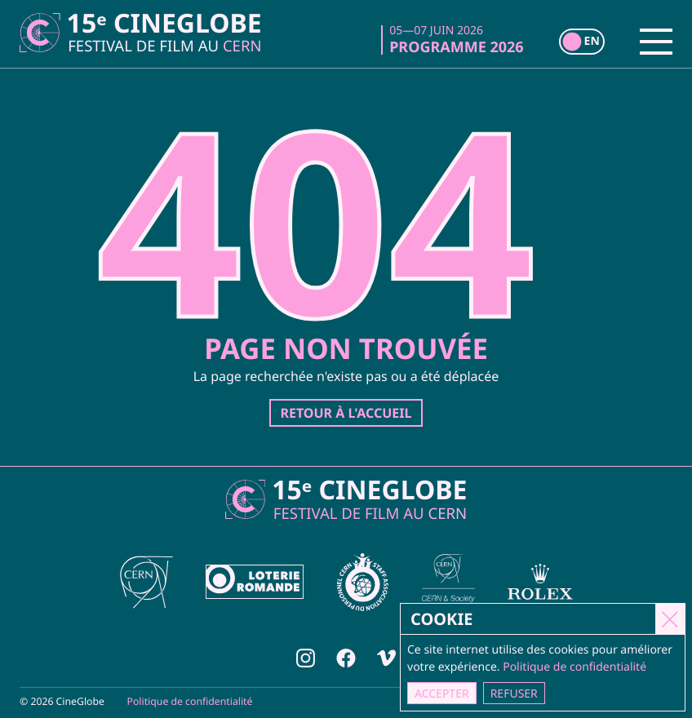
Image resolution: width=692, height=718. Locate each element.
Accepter (442, 693)
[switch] (582, 42)
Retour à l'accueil (345, 413)
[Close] (670, 618)
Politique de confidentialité (190, 701)
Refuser (515, 693)
